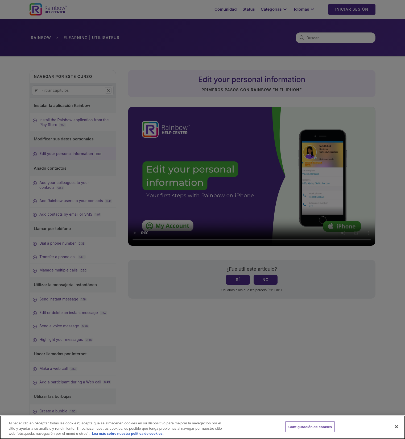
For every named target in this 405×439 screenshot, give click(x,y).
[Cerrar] (396, 427)
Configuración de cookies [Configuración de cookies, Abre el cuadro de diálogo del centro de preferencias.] (310, 426)
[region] (202, 427)
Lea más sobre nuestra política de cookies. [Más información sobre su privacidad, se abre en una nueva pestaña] (128, 433)
